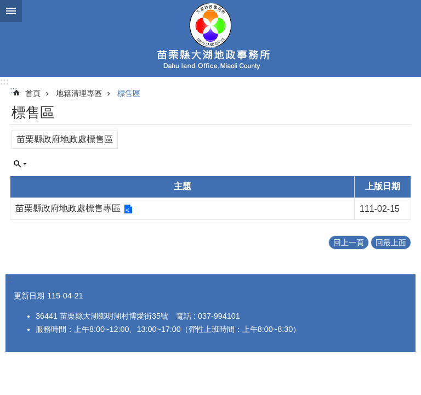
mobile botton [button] (11, 11)
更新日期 (29, 295)
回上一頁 (348, 242)
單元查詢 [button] (20, 164)
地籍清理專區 (79, 93)
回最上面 (391, 242)
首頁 (33, 93)
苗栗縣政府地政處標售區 (64, 139)
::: (4, 81)
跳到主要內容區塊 (5, 5)
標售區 (128, 93)
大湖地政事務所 (210, 38)
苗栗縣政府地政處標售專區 (68, 208)
